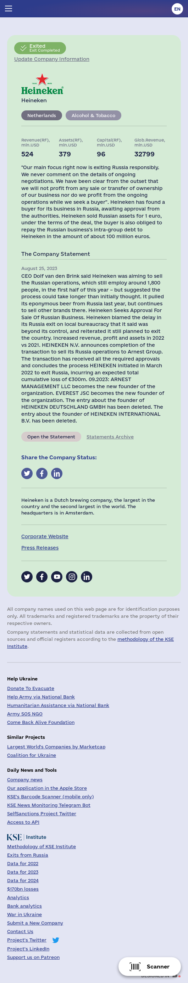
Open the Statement (51, 436)
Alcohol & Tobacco (93, 115)
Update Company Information (51, 59)
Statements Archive (110, 436)
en (177, 8)
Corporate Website (44, 536)
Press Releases (40, 548)
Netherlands (41, 115)
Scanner (158, 967)
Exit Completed (44, 47)
